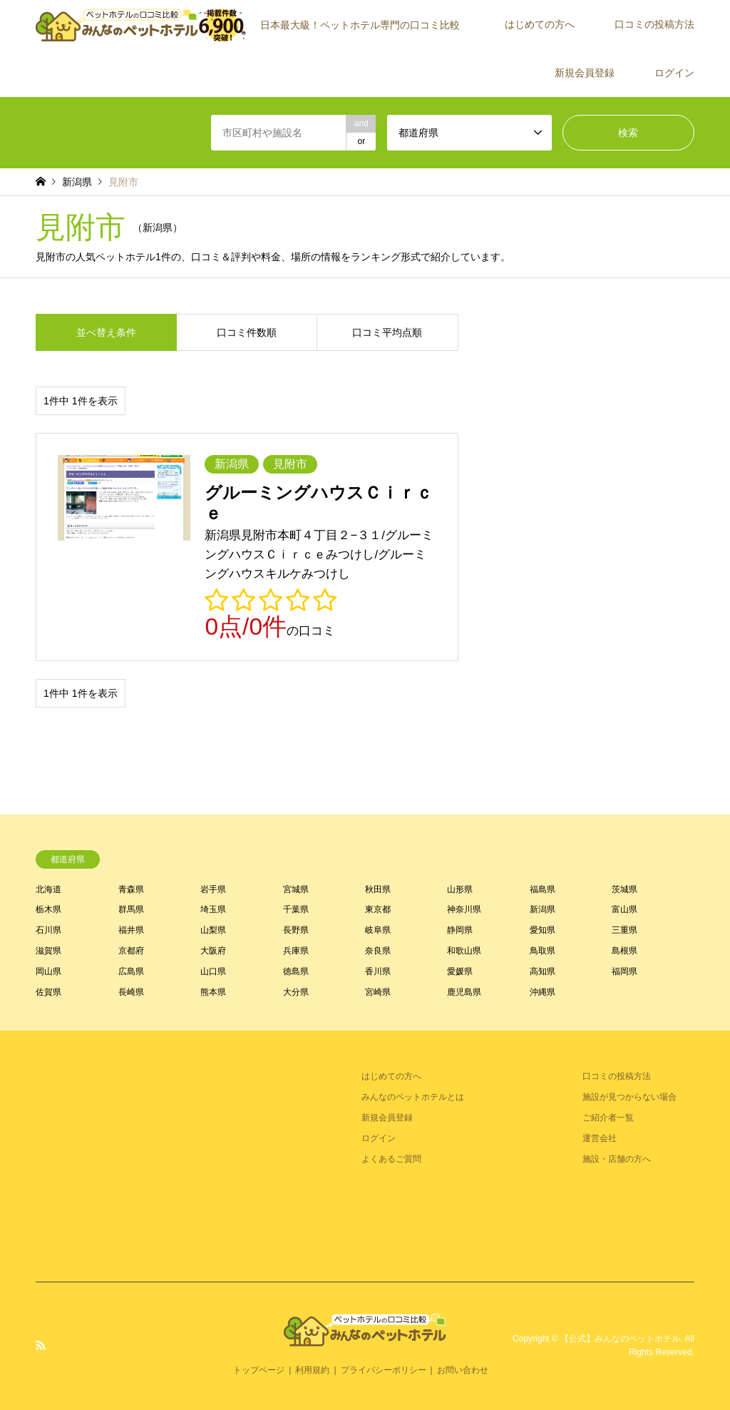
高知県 (542, 971)
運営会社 (599, 1138)
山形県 (460, 889)
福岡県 (624, 971)
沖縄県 (542, 992)
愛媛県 (460, 971)
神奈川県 (464, 909)
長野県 (296, 930)
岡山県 (48, 971)
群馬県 (131, 909)
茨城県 (624, 889)
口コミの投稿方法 (654, 24)
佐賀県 (48, 992)
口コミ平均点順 (387, 332)
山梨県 (213, 930)
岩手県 (213, 889)
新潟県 (542, 909)
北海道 (48, 889)
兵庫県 (296, 951)
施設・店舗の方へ (616, 1159)
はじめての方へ (540, 24)
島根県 (624, 951)
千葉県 (296, 909)
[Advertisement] (143, 1155)
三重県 (624, 930)
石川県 (48, 930)
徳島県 (296, 971)
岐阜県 (378, 930)
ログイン (674, 72)
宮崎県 (378, 992)
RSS (41, 1345)
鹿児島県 (464, 992)
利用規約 (312, 1370)
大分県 (296, 992)
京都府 (131, 951)
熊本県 (213, 992)
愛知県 (542, 930)
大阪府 (213, 951)
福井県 (131, 930)
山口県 (213, 971)
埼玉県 (213, 909)
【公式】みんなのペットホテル (620, 1339)
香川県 (378, 971)
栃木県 (48, 909)
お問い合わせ (462, 1370)
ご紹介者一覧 (608, 1118)
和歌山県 (464, 951)
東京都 (378, 909)
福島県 (542, 889)
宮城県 (296, 889)
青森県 (131, 889)
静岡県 (460, 930)
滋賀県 (48, 951)
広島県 (131, 971)
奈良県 (378, 951)
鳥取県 (542, 951)
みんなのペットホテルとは (412, 1097)
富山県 (624, 909)
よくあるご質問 (391, 1159)
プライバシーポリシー (383, 1370)
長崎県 (131, 992)
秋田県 (378, 889)
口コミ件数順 (247, 332)
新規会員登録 (585, 72)
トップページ (258, 1370)
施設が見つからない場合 (629, 1097)
